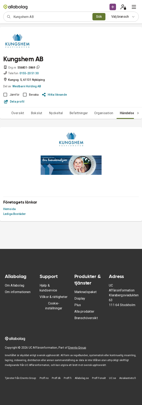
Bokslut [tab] (36, 113)
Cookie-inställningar (53, 305)
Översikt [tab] (17, 113)
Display (79, 298)
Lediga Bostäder (14, 214)
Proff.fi (67, 378)
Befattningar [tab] (78, 113)
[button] (112, 7)
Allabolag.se (82, 378)
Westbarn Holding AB (26, 86)
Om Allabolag (14, 285)
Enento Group (77, 347)
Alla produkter (84, 311)
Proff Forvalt (99, 378)
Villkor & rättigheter (53, 297)
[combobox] (51, 16)
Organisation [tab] (103, 113)
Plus (77, 305)
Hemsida (9, 209)
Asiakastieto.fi (127, 378)
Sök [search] (99, 17)
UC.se (112, 378)
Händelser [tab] (128, 113)
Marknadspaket (85, 292)
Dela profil (14, 101)
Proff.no (44, 378)
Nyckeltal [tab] (56, 113)
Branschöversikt (86, 318)
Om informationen (17, 292)
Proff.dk (56, 378)
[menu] (134, 7)
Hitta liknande (54, 94)
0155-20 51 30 (29, 73)
